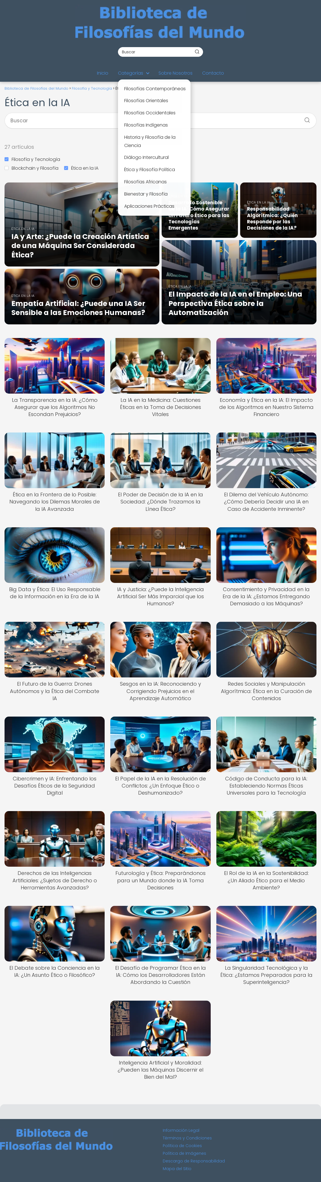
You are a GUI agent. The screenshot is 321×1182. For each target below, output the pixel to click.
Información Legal (181, 1130)
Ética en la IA (81, 168)
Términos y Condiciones (187, 1138)
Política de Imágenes (184, 1153)
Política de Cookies (182, 1146)
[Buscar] (197, 51)
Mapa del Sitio (177, 1168)
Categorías (130, 73)
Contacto (213, 73)
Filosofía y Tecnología (32, 159)
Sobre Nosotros (176, 73)
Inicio (102, 73)
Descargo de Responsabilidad (194, 1161)
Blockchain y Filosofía (31, 168)
